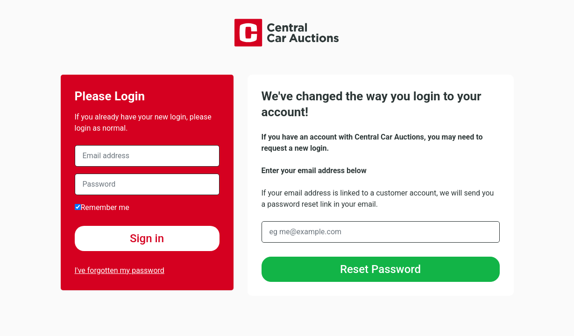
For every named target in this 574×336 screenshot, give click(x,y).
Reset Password (380, 269)
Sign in (147, 238)
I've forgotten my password (119, 270)
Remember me (102, 207)
